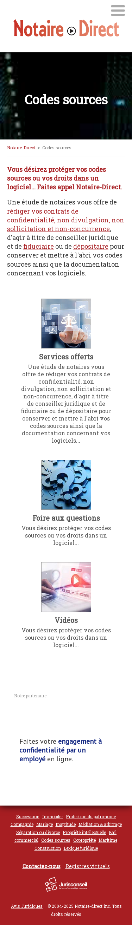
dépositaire (90, 246)
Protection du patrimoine (91, 816)
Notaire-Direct (21, 147)
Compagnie (22, 824)
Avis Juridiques (27, 906)
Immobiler (52, 816)
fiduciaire (38, 246)
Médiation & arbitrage (100, 824)
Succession (27, 816)
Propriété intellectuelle (84, 832)
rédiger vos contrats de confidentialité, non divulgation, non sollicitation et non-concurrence (65, 220)
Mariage (44, 824)
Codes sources (55, 840)
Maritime (108, 840)
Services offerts (66, 356)
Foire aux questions (66, 517)
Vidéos (66, 620)
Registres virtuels (87, 866)
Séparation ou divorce (38, 832)
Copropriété (84, 840)
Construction (47, 848)
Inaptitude (66, 824)
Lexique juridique (81, 848)
